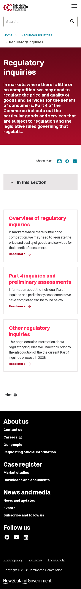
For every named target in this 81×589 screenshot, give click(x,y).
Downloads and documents (26, 480)
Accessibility (56, 560)
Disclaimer (35, 560)
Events (9, 508)
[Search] (40, 21)
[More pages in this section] (40, 182)
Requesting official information (29, 452)
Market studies (16, 472)
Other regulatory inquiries (29, 331)
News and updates (19, 500)
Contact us (12, 429)
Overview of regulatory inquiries (37, 221)
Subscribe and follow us (23, 515)
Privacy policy (12, 560)
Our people (12, 444)
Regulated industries (36, 35)
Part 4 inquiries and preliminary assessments (40, 278)
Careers (12, 437)
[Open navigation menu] (74, 5)
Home (8, 35)
